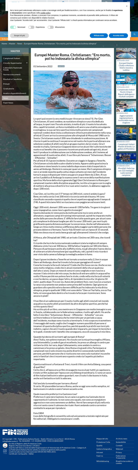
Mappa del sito (102, 439)
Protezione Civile (103, 442)
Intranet (99, 452)
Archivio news (121, 439)
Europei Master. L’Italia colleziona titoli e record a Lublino (126, 66)
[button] (127, 6)
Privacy (119, 452)
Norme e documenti (11, 74)
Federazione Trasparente (121, 457)
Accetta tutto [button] (118, 35)
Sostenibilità (121, 442)
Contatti (119, 445)
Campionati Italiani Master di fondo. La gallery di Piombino (126, 146)
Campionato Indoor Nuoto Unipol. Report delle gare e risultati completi (126, 93)
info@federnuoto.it (10, 441)
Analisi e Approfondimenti (14, 93)
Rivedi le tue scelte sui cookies (124, 462)
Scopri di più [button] (19, 35)
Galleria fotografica (104, 449)
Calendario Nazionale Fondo (12, 68)
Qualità (99, 445)
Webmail (119, 449)
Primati (6, 84)
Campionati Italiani (11, 58)
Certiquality (22, 454)
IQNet (31, 454)
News (5, 98)
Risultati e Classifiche (12, 79)
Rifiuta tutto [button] (99, 35)
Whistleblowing (102, 461)
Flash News (8, 102)
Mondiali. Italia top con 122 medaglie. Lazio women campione (126, 171)
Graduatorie (8, 88)
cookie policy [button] (45, 13)
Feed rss (99, 456)
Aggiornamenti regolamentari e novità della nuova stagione (126, 119)
